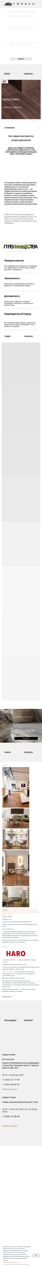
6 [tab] (30, 122)
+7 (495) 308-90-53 (10, 1084)
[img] (8, 4)
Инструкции (26, 1169)
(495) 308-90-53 (10, 1221)
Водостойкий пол (10, 1176)
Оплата (25, 1166)
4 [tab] (21, 122)
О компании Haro (28, 1183)
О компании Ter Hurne (30, 1188)
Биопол (7, 1173)
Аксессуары (8, 1178)
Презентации (27, 1178)
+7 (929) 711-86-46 (10, 1116)
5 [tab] (25, 122)
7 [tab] (34, 122)
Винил (6, 1171)
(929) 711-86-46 (10, 1227)
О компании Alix (28, 1181)
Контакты (8, 1216)
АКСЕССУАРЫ (11, 99)
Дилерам (8, 1202)
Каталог (8, 1160)
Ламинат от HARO (7, 971)
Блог (24, 1173)
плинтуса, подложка (12, 107)
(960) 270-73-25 (10, 1224)
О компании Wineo (29, 1186)
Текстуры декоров (11, 1207)
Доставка (25, 1164)
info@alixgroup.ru (11, 1230)
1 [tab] (7, 122)
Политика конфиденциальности (12, 1262)
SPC (6, 1169)
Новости (25, 1176)
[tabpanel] (21, 99)
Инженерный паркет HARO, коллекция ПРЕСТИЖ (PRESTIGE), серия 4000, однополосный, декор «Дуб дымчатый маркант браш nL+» (20, 912)
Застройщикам (10, 1204)
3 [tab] (16, 122)
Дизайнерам (9, 1199)
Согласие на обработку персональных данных (16, 1264)
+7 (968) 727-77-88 (10, 1080)
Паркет (6, 1164)
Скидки (6, 1181)
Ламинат (7, 1166)
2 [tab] (12, 122)
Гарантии (25, 1171)
